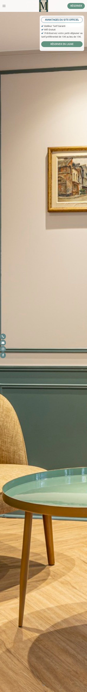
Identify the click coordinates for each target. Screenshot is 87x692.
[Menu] (4, 5)
